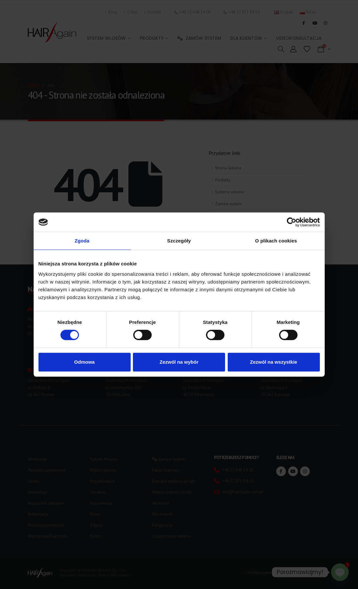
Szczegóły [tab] (179, 240)
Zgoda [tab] (82, 240)
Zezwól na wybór (178, 362)
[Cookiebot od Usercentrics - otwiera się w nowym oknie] (291, 222)
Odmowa (84, 362)
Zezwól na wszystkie (273, 362)
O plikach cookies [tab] (276, 240)
